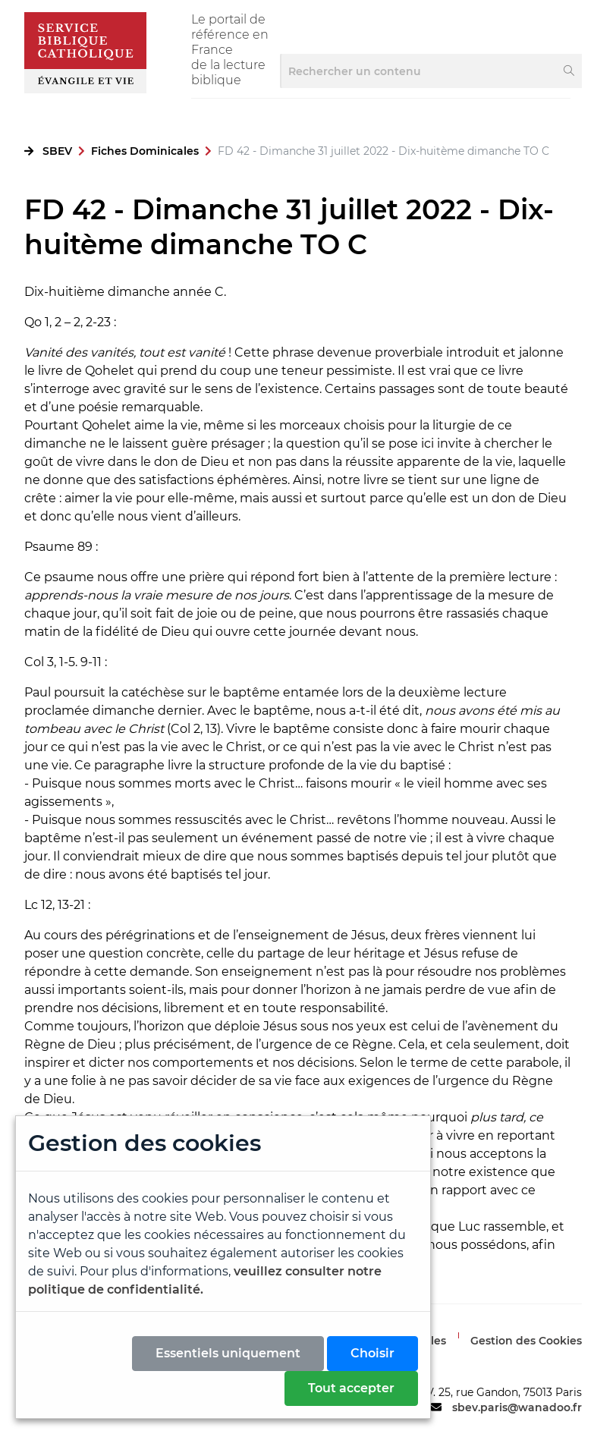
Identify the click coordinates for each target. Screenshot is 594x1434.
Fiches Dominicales (145, 151)
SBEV (57, 151)
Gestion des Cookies (526, 1341)
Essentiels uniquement (228, 1353)
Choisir (372, 1353)
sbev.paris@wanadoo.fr (517, 1407)
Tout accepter (351, 1388)
